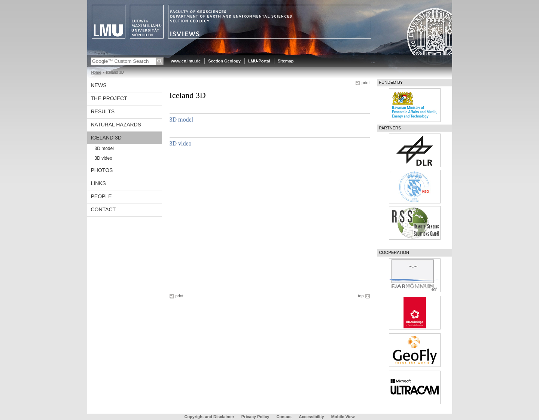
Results (103, 111)
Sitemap (286, 61)
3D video (103, 158)
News (99, 85)
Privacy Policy (255, 416)
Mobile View (343, 416)
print (365, 82)
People (101, 196)
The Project (109, 98)
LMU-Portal (259, 61)
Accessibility (312, 416)
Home (96, 72)
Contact (103, 209)
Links (98, 183)
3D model (104, 148)
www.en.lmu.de (186, 61)
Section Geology (224, 61)
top (360, 296)
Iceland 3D (106, 138)
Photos (102, 170)
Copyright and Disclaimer (209, 416)
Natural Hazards (116, 125)
